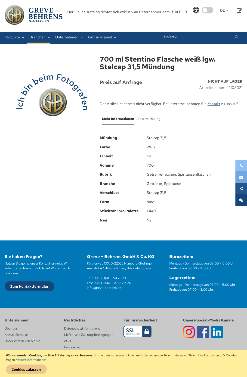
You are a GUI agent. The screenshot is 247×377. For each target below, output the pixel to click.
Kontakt (213, 103)
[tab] (117, 120)
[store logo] (33, 15)
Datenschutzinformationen (83, 328)
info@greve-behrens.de (104, 288)
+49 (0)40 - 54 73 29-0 (112, 278)
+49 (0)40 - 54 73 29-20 (112, 283)
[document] (124, 363)
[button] (224, 10)
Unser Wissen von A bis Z (22, 341)
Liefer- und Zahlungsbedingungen (88, 335)
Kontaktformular (16, 335)
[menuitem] (13, 37)
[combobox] (201, 36)
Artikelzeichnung (148, 119)
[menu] (72, 38)
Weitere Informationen (31, 360)
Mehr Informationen (118, 119)
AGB (67, 341)
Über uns (11, 328)
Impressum (72, 347)
